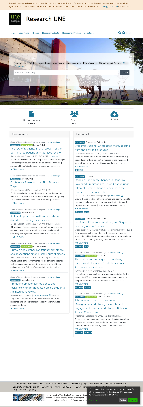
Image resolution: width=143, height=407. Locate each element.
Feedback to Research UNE (30, 383)
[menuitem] (123, 33)
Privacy (108, 383)
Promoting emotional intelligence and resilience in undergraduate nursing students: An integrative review (37, 288)
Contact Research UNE (57, 383)
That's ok (133, 400)
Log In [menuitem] (129, 32)
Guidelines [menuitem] (89, 32)
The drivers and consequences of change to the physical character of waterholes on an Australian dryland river (101, 263)
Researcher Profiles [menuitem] (71, 32)
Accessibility (120, 383)
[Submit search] (119, 33)
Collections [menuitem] (24, 32)
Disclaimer (75, 383)
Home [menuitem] (13, 32)
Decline (123, 400)
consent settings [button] (53, 142)
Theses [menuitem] (35, 32)
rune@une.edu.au (110, 6)
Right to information (92, 383)
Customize (93, 400)
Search (124, 72)
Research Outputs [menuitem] (50, 32)
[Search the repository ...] (66, 72)
